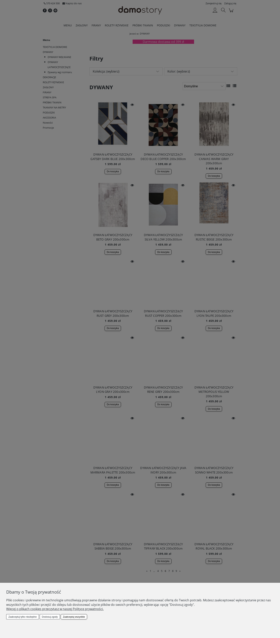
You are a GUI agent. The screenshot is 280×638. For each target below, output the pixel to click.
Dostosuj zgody (50, 616)
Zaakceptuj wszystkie (74, 616)
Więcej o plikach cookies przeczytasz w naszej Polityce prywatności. (55, 609)
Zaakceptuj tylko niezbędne (22, 616)
